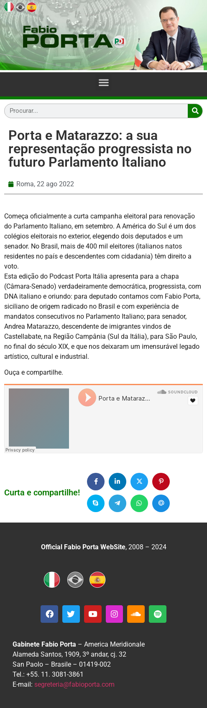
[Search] (195, 111)
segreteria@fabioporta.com (74, 684)
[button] (103, 82)
